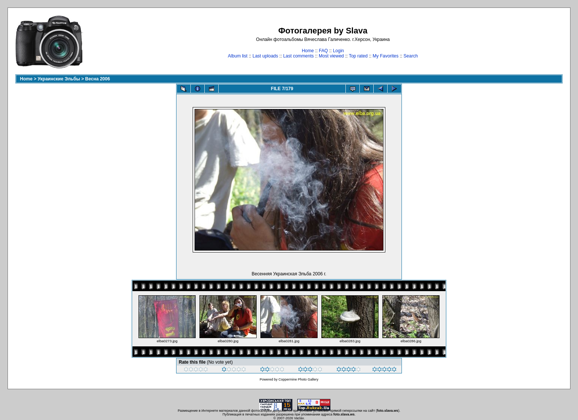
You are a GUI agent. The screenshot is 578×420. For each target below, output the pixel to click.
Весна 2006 (97, 79)
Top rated (358, 56)
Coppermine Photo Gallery (298, 379)
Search (410, 56)
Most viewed (331, 56)
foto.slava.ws (388, 410)
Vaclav (299, 418)
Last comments (298, 56)
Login (338, 50)
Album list (238, 56)
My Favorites (386, 56)
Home (308, 50)
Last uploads (265, 56)
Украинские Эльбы (59, 79)
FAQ (323, 50)
